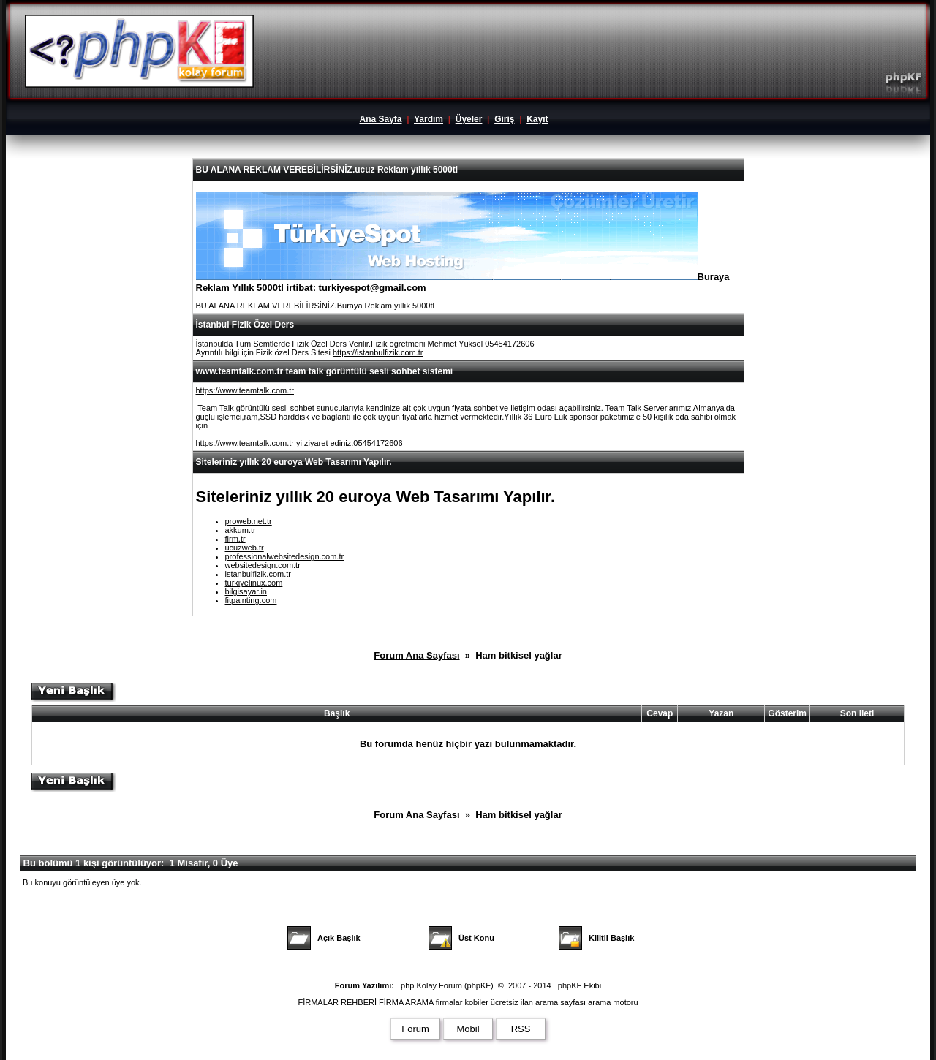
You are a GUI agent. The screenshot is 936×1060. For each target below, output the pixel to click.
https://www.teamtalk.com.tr (245, 390)
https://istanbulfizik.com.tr (378, 352)
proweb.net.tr (248, 521)
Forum (415, 1028)
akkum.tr (240, 530)
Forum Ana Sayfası (416, 655)
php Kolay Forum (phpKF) (447, 985)
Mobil (467, 1028)
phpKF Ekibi (579, 985)
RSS (521, 1028)
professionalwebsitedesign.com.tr (284, 556)
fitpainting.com (251, 600)
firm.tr (235, 538)
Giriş (504, 119)
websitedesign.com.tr (263, 565)
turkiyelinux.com (254, 582)
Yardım (428, 119)
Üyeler (469, 119)
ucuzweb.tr (244, 547)
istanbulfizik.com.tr (258, 573)
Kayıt (537, 119)
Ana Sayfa (380, 119)
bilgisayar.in (246, 591)
